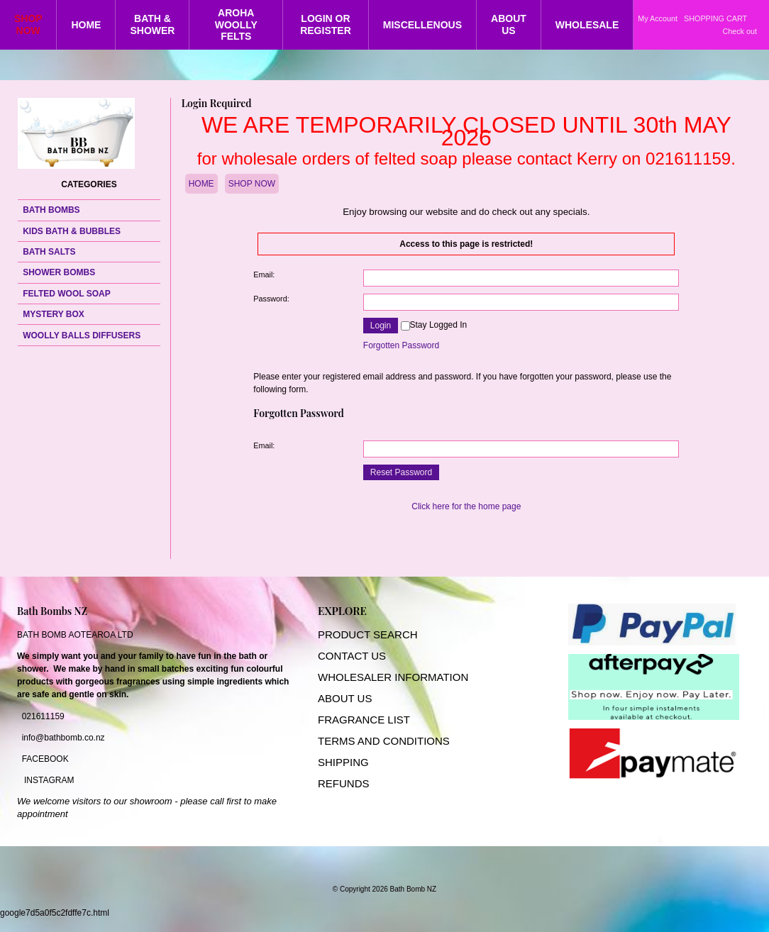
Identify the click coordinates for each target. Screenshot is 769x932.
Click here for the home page (466, 506)
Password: (271, 298)
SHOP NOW (28, 24)
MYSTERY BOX (53, 314)
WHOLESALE (587, 24)
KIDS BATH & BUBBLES (72, 231)
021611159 (43, 716)
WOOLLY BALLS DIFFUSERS (81, 335)
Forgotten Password (401, 345)
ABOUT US (508, 24)
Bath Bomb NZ (413, 889)
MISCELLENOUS (422, 24)
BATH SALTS (49, 252)
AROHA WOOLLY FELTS (236, 25)
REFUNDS (344, 783)
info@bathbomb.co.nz (63, 738)
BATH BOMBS (51, 210)
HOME (86, 24)
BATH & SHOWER (152, 24)
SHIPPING (343, 762)
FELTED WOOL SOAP (67, 294)
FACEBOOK (45, 759)
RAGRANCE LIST (367, 720)
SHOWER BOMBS (59, 272)
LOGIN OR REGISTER (325, 24)
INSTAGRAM (49, 780)
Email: (264, 274)
